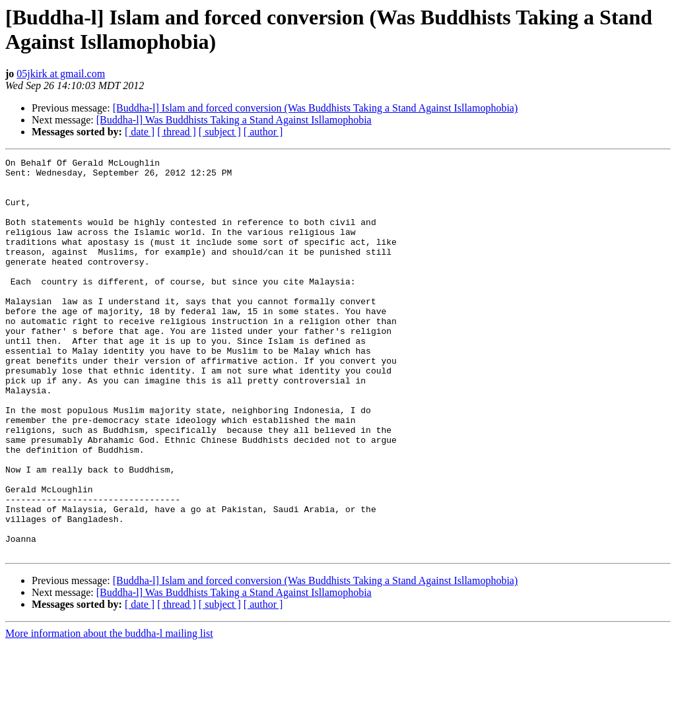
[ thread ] (176, 131)
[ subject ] (220, 131)
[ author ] (263, 131)
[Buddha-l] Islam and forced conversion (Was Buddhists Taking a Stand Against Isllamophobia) (315, 108)
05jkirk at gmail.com (61, 73)
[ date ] (139, 131)
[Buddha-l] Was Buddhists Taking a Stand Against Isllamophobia (234, 119)
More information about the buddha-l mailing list (109, 712)
